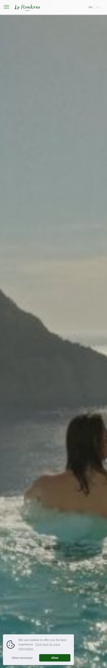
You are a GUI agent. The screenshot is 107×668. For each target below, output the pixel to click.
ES (98, 7)
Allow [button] (54, 657)
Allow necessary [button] (22, 657)
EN (90, 7)
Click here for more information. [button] (39, 646)
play (92, 649)
